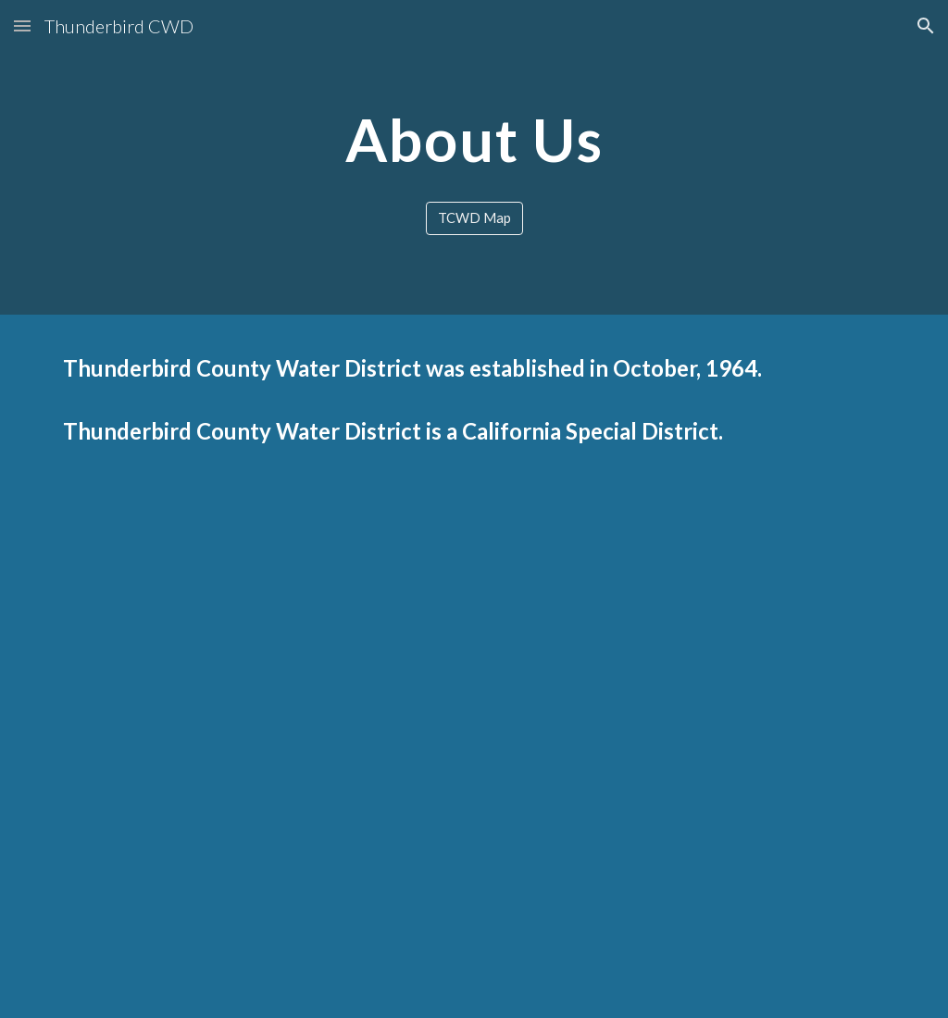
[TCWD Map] (474, 218)
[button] (22, 25)
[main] (474, 140)
